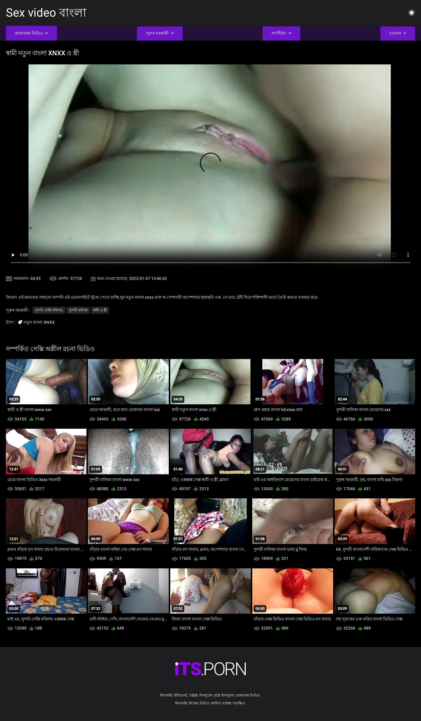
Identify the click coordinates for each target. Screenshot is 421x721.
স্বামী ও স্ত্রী (100, 310)
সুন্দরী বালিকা (78, 310)
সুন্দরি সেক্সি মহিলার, (49, 310)
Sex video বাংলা (46, 13)
